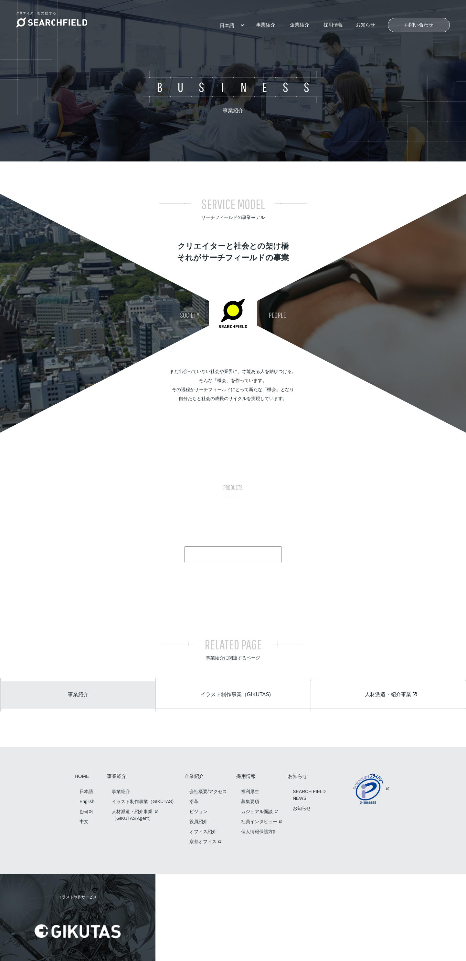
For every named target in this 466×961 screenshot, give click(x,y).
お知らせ (365, 24)
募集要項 (250, 801)
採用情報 (333, 24)
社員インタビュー (259, 821)
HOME (82, 776)
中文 (84, 821)
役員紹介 (198, 821)
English (86, 801)
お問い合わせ (418, 24)
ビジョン (198, 811)
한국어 (86, 811)
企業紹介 (299, 24)
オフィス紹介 (203, 831)
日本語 (86, 791)
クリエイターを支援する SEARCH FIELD (51, 19)
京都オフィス (203, 841)
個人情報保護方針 (259, 831)
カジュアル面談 (257, 811)
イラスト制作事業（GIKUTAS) (143, 801)
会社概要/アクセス (208, 791)
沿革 (193, 801)
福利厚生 (250, 791)
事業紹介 (265, 24)
